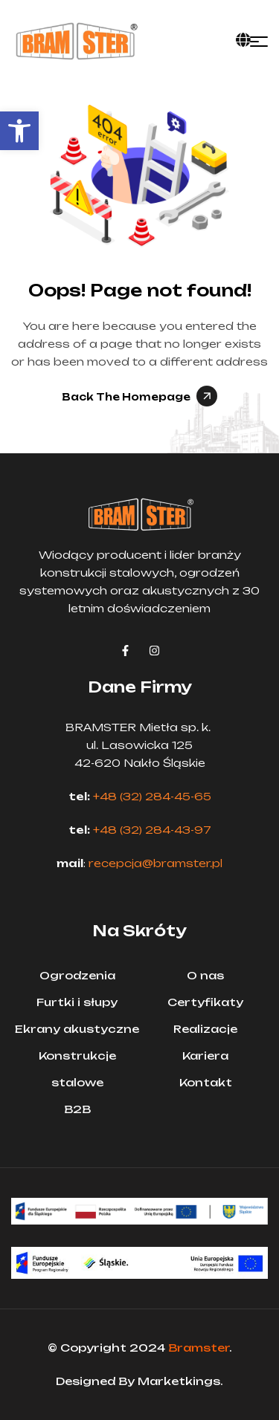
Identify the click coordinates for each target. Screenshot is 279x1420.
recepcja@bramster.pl (155, 863)
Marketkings (179, 1381)
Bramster (198, 1347)
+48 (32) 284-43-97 (152, 829)
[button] (19, 130)
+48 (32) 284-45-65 (152, 796)
